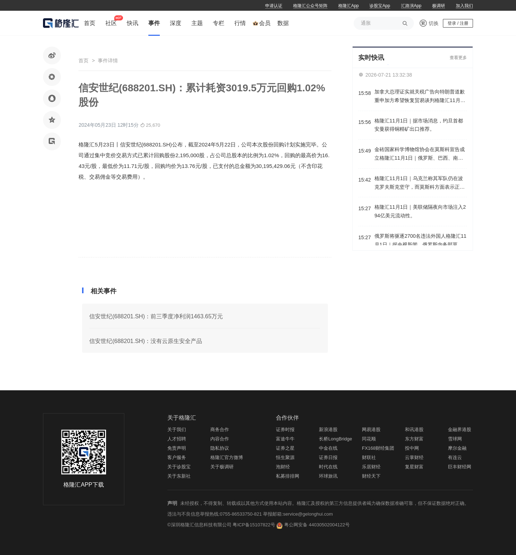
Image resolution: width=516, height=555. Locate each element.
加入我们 (464, 5)
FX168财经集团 (378, 448)
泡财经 (283, 466)
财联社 (369, 457)
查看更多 (458, 58)
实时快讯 (371, 57)
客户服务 (176, 457)
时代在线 (328, 466)
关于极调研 (222, 466)
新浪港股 (328, 429)
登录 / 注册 (458, 23)
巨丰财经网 (459, 466)
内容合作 (219, 438)
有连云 (455, 457)
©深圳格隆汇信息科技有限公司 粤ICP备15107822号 (221, 524)
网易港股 (371, 429)
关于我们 (176, 429)
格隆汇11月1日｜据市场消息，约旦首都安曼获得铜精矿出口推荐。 (418, 125)
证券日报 (328, 457)
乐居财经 (371, 466)
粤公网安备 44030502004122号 (317, 524)
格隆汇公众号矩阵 (310, 5)
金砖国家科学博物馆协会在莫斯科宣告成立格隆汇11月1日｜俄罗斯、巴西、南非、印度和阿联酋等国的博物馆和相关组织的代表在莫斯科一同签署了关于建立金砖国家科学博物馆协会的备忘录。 (419, 154)
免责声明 (176, 448)
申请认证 (273, 5)
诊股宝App (379, 5)
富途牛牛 (285, 438)
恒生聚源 (285, 457)
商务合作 (219, 429)
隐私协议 (219, 448)
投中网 (412, 448)
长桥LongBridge (335, 438)
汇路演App (411, 5)
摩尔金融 (457, 448)
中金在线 (328, 448)
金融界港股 (459, 429)
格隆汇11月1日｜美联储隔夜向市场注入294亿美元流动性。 (420, 211)
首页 (83, 60)
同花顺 (369, 438)
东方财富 (414, 438)
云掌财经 (414, 457)
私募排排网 (287, 476)
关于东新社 (179, 476)
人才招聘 (176, 438)
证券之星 (285, 448)
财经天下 (371, 476)
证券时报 (285, 429)
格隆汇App (348, 5)
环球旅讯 (328, 476)
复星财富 (414, 466)
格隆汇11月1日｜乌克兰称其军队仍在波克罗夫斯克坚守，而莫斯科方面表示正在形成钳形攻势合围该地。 (419, 183)
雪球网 (455, 438)
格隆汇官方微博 (226, 457)
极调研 (438, 5)
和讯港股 (414, 429)
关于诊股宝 (179, 466)
